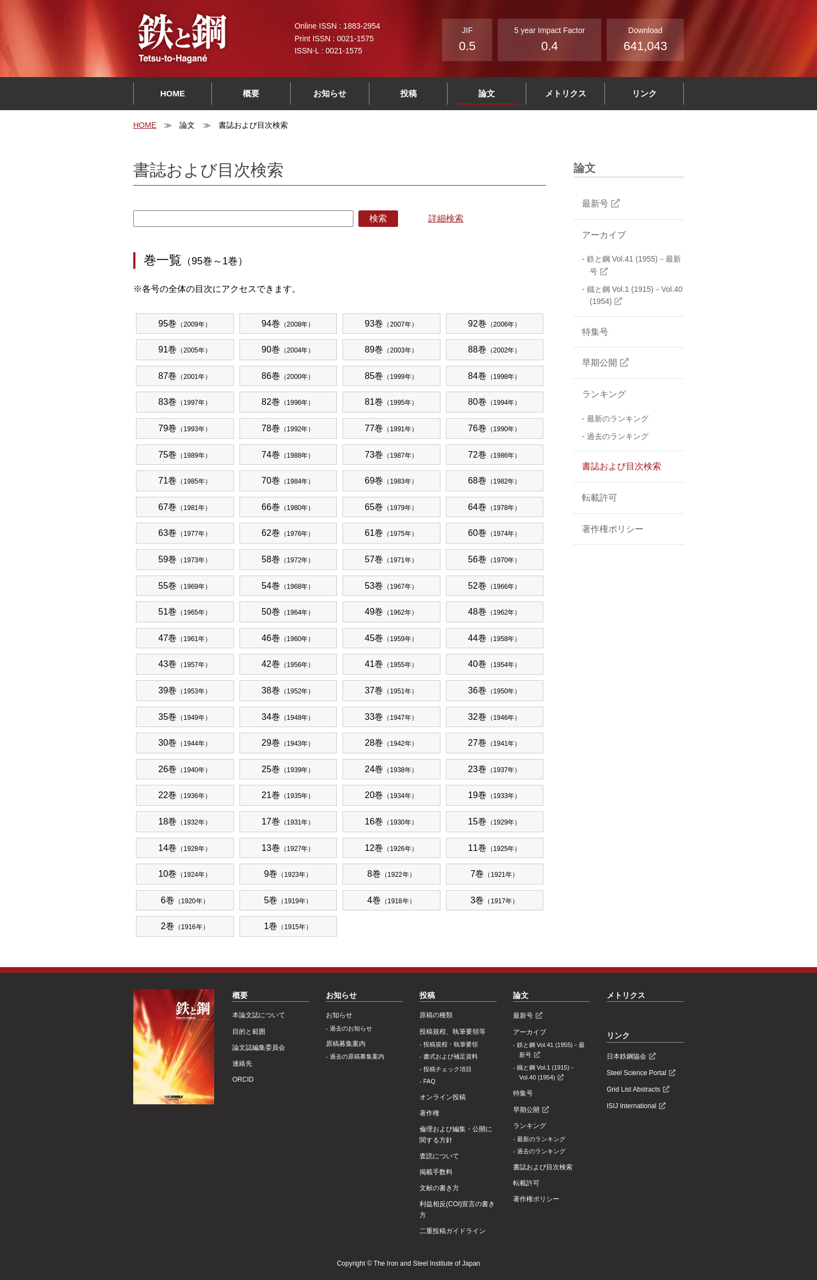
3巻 (494, 900)
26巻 (185, 769)
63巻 (185, 533)
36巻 (494, 690)
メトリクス (565, 93)
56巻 (494, 559)
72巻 (494, 454)
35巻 (185, 717)
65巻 (391, 507)
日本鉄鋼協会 (626, 1056)
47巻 (185, 638)
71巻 (185, 480)
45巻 (391, 638)
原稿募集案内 (346, 1044)
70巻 (288, 480)
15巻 (494, 821)
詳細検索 (446, 218)
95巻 (185, 323)
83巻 (185, 401)
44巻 (494, 638)
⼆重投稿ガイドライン (453, 1231)
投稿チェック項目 (447, 1069)
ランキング (604, 394)
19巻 (494, 795)
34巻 (288, 717)
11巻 (494, 848)
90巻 (288, 349)
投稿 (408, 93)
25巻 (288, 769)
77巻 (391, 428)
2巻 (185, 926)
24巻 (391, 769)
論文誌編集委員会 (258, 1047)
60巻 (494, 533)
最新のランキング (618, 418)
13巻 (288, 848)
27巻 (494, 742)
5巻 (288, 900)
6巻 (185, 900)
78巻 (288, 428)
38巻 (288, 690)
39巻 (185, 690)
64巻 (494, 507)
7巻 (494, 873)
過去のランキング (618, 436)
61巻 (391, 533)
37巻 (391, 690)
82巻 (288, 401)
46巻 (288, 638)
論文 (486, 93)
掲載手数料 (436, 1172)
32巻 (494, 717)
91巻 (185, 349)
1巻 (288, 926)
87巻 (185, 376)
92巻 (494, 323)
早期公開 (599, 362)
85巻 (391, 376)
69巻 (391, 480)
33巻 (391, 717)
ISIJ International (631, 1106)
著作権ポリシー (613, 529)
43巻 (185, 664)
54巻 (288, 585)
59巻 (185, 559)
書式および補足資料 (450, 1056)
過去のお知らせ (351, 1028)
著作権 (429, 1113)
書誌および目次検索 (621, 466)
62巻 (288, 533)
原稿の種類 (436, 1015)
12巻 (391, 848)
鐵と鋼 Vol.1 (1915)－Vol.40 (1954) (635, 295)
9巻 (288, 873)
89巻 (391, 349)
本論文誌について (258, 1015)
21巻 (288, 795)
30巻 (185, 742)
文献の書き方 (439, 1188)
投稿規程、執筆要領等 (453, 1031)
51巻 (185, 611)
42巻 (288, 664)
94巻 (288, 323)
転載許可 (599, 497)
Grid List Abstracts (633, 1089)
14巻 (185, 848)
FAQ (429, 1081)
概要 (251, 93)
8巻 (391, 873)
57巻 (391, 559)
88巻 (494, 349)
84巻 (494, 376)
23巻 (494, 769)
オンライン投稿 (443, 1097)
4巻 (391, 900)
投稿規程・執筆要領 (450, 1044)
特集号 (595, 332)
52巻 (494, 585)
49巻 (391, 611)
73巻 (391, 454)
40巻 (494, 664)
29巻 (288, 742)
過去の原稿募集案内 (357, 1056)
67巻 (185, 507)
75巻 (185, 454)
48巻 (494, 611)
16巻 (391, 821)
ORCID (243, 1079)
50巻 (288, 611)
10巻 (185, 873)
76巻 (494, 428)
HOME (172, 93)
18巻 (185, 821)
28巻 (391, 742)
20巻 (391, 795)
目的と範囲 (248, 1031)
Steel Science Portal (636, 1073)
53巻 (391, 585)
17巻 (288, 821)
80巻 (494, 401)
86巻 (288, 376)
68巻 (494, 480)
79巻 (185, 428)
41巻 (391, 664)
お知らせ (329, 93)
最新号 (595, 203)
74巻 (288, 454)
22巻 (185, 795)
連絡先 (242, 1063)
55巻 (185, 585)
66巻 (288, 507)
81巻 (391, 401)
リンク (644, 93)
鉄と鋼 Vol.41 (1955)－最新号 (634, 264)
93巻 (391, 323)
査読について (439, 1156)
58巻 (288, 559)
